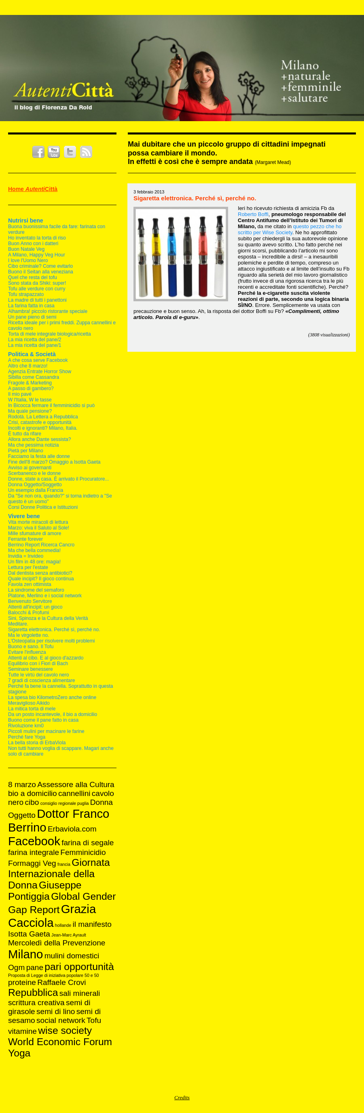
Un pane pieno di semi (32, 317)
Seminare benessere (30, 669)
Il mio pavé (20, 394)
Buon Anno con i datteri (33, 243)
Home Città (32, 189)
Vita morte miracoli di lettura (38, 522)
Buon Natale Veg (26, 249)
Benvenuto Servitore (30, 601)
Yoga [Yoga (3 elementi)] (19, 1053)
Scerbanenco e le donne (34, 473)
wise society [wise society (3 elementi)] (65, 1030)
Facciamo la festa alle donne (39, 456)
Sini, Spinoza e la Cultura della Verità (48, 618)
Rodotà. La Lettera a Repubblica (43, 417)
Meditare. (18, 624)
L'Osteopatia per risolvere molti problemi (51, 641)
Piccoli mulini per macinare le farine (46, 731)
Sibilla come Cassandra (33, 377)
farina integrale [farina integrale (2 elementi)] (33, 852)
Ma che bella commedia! (34, 550)
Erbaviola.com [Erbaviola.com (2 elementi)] (72, 829)
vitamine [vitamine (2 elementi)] (22, 1031)
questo (301, 226)
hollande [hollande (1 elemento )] (63, 925)
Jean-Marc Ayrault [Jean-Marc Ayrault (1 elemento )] (68, 934)
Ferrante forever (25, 539)
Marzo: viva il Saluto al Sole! (38, 528)
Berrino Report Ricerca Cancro (41, 545)
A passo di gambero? (31, 388)
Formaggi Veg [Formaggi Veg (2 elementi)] (32, 863)
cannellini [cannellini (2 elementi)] (74, 793)
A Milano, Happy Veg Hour (36, 255)
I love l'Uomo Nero (28, 260)
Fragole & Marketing (30, 383)
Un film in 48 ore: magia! (34, 562)
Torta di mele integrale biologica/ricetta (49, 334)
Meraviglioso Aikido (29, 703)
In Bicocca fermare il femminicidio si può (51, 405)
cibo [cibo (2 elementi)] (32, 802)
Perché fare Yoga (26, 737)
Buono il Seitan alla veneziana (40, 272)
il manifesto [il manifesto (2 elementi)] (91, 924)
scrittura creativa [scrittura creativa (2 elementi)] (36, 1002)
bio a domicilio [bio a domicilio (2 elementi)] (32, 793)
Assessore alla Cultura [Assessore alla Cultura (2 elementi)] (75, 784)
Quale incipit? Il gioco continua (41, 579)
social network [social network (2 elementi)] (60, 1020)
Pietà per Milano (25, 451)
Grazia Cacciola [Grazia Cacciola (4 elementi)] (52, 915)
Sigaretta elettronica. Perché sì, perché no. (54, 629)
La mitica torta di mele (31, 709)
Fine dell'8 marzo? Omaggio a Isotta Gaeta (54, 462)
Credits (182, 1097)
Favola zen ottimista (29, 584)
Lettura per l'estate (28, 567)
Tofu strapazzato (26, 294)
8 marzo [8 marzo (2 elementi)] (22, 784)
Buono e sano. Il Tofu (31, 646)
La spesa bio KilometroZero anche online (52, 697)
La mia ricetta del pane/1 (34, 345)
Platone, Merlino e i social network (45, 595)
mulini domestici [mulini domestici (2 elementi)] (71, 955)
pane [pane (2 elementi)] (34, 967)
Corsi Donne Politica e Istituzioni (43, 507)
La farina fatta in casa (31, 306)
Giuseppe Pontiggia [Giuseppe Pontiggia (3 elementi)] (45, 891)
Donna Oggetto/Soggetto (35, 484)
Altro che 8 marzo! (27, 366)
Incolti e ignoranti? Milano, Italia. (42, 428)
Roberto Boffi (253, 214)
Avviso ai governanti (29, 467)
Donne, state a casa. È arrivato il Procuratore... (58, 479)
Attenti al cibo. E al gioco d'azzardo (45, 658)
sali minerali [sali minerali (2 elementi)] (79, 993)
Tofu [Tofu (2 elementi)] (94, 1020)
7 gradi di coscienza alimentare (41, 680)
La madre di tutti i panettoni (37, 300)
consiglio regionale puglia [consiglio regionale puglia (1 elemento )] (64, 803)
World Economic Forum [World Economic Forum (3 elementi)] (60, 1041)
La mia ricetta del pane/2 (34, 339)
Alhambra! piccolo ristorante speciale (47, 311)
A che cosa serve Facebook (38, 360)
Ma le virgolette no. (28, 635)
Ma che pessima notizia (33, 445)
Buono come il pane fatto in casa (43, 720)
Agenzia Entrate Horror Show (39, 371)
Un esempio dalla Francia (35, 490)
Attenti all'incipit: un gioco (35, 607)
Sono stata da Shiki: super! (37, 283)
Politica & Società (32, 354)
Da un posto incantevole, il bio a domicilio (52, 714)
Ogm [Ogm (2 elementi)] (16, 967)
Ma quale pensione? (30, 411)
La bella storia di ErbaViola (37, 743)
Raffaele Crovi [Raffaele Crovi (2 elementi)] (61, 982)
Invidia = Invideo (25, 556)
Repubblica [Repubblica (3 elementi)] (33, 992)
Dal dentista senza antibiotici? (40, 573)
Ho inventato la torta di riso (37, 238)
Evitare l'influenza (27, 652)
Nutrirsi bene (25, 220)
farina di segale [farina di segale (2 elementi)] (87, 842)
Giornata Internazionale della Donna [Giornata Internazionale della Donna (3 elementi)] (59, 873)
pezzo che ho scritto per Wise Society (290, 229)
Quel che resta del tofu (32, 277)
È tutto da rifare (24, 434)
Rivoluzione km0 (26, 726)
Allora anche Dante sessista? (39, 439)
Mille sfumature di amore (34, 533)
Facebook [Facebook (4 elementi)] (34, 841)
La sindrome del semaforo (36, 590)
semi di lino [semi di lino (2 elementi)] (55, 1011)
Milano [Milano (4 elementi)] (25, 954)
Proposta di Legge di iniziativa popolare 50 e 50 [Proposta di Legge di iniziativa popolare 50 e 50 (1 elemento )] (53, 975)
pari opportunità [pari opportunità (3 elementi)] (79, 966)
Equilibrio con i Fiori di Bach (38, 663)
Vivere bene (24, 516)
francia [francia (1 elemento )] (63, 864)
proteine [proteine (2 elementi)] (22, 982)
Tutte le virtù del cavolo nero (38, 675)
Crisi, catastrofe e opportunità (40, 422)
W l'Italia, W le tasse (30, 400)
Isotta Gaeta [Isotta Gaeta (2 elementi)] (29, 934)
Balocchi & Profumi (28, 612)
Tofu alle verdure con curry (36, 289)
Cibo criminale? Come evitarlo (40, 266)
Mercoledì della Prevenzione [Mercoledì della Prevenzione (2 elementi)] (56, 943)
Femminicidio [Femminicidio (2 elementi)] (83, 852)
